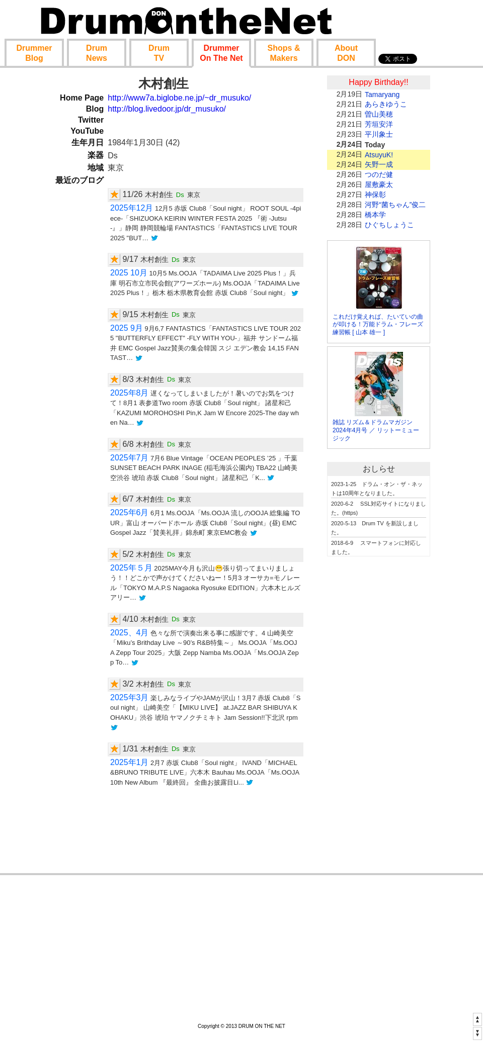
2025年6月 (129, 512)
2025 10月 (128, 272)
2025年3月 (129, 697)
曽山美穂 (379, 114)
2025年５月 (131, 567)
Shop (284, 53)
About (346, 53)
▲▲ (477, 1018)
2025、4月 (129, 632)
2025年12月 (131, 208)
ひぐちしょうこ (389, 225)
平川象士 (379, 134)
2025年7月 (129, 457)
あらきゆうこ (386, 104)
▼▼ (477, 1032)
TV (159, 53)
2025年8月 (129, 393)
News (96, 53)
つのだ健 (379, 174)
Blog (34, 53)
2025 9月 (126, 328)
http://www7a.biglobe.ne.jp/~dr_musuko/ (179, 97)
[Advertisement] (379, 717)
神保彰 (375, 195)
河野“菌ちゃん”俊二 (395, 205)
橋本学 (375, 215)
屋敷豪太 (379, 184)
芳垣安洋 (379, 124)
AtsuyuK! (379, 155)
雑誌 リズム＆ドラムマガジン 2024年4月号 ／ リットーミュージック (376, 430)
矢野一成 (379, 164)
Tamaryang (382, 94)
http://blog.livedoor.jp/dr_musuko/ (167, 109)
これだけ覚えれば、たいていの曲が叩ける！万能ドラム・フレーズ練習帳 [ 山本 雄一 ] (378, 324)
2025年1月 (129, 762)
